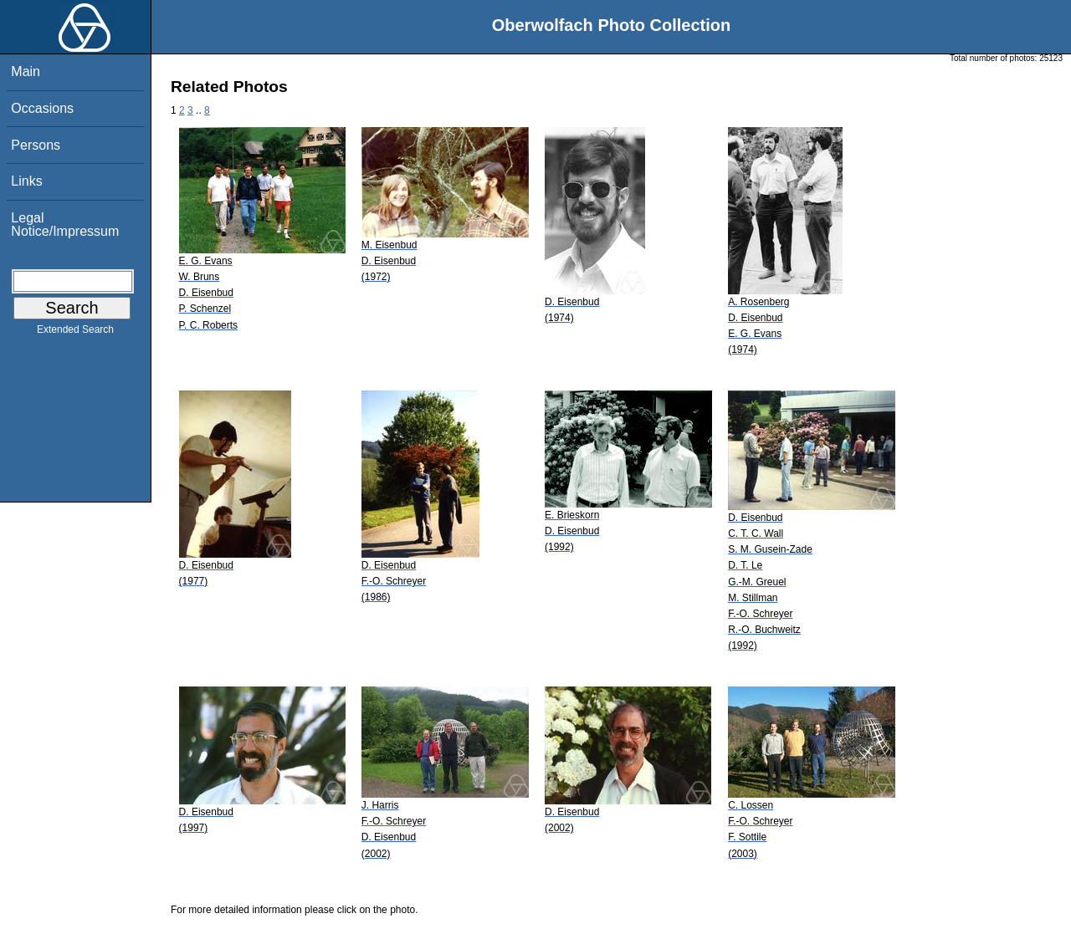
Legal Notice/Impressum (65, 224)
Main (25, 71)
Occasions (42, 108)
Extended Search (75, 333)
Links (26, 181)
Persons (35, 145)
